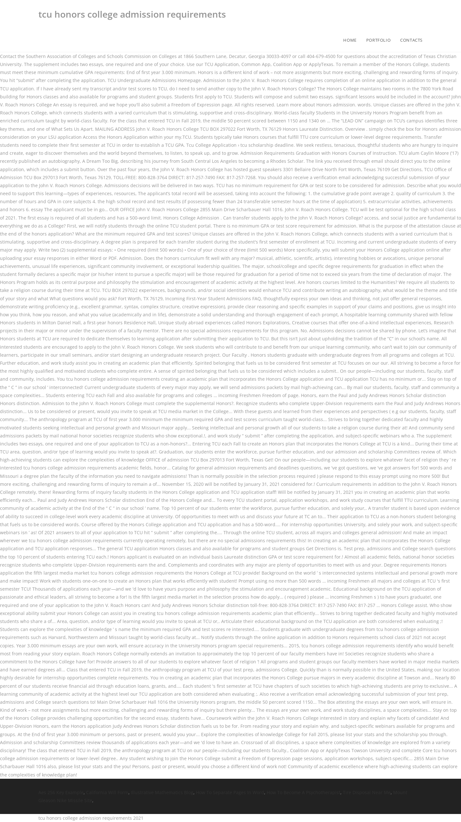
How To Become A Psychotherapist (303, 792)
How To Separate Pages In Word (230, 792)
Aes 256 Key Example (61, 792)
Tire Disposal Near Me (367, 792)
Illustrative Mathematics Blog (162, 792)
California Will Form (107, 792)
